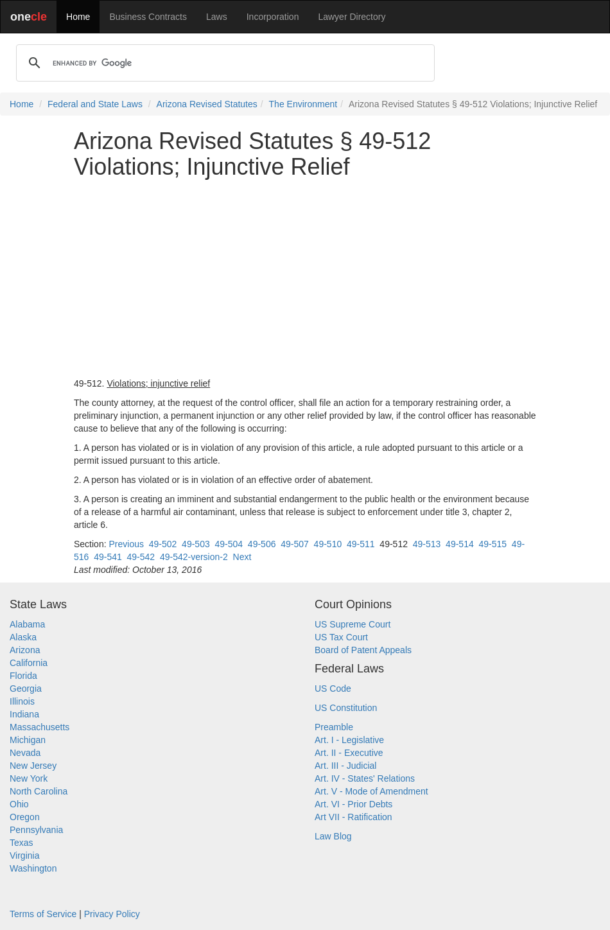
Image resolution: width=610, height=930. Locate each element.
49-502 (163, 544)
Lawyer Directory (351, 17)
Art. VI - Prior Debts (353, 804)
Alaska (23, 637)
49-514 (460, 544)
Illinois (22, 701)
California (29, 663)
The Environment (303, 104)
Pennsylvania (36, 830)
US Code (333, 688)
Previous (126, 544)
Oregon (25, 817)
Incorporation (273, 17)
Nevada (25, 753)
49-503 (196, 544)
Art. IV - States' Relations (365, 778)
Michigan (28, 740)
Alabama (27, 624)
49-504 (228, 544)
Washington (33, 868)
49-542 (141, 557)
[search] (223, 63)
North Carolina (38, 791)
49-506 (262, 544)
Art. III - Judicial (345, 765)
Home (78, 17)
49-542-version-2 (194, 557)
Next (242, 557)
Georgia (26, 688)
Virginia (24, 855)
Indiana (24, 714)
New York (29, 778)
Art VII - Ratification (353, 817)
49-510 (328, 544)
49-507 (295, 544)
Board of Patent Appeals (363, 650)
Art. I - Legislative (349, 740)
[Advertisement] (305, 278)
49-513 (427, 544)
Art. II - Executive (349, 753)
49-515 (492, 544)
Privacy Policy (112, 914)
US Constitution (346, 708)
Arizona (25, 650)
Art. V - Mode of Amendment (371, 791)
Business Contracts (148, 17)
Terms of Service (43, 914)
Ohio (19, 804)
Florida (23, 676)
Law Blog (333, 836)
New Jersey (33, 765)
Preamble (334, 727)
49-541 (108, 557)
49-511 (361, 544)
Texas (21, 843)
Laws (216, 17)
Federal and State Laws (95, 104)
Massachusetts (39, 727)
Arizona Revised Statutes (207, 104)
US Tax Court (341, 637)
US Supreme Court (352, 624)
